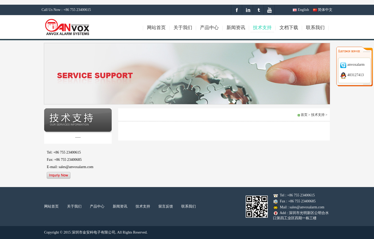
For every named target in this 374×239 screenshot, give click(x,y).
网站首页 (51, 206)
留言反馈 (165, 206)
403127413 (352, 75)
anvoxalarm (352, 65)
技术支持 (143, 206)
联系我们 (188, 206)
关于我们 (74, 206)
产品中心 (97, 206)
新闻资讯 (120, 206)
